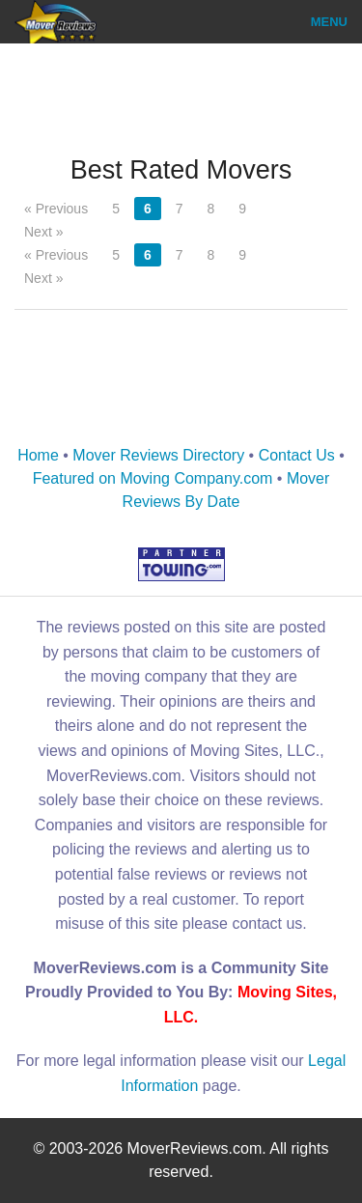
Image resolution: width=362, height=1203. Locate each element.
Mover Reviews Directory (158, 455)
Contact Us (297, 455)
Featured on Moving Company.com (153, 478)
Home (38, 455)
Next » (43, 231)
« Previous (56, 208)
